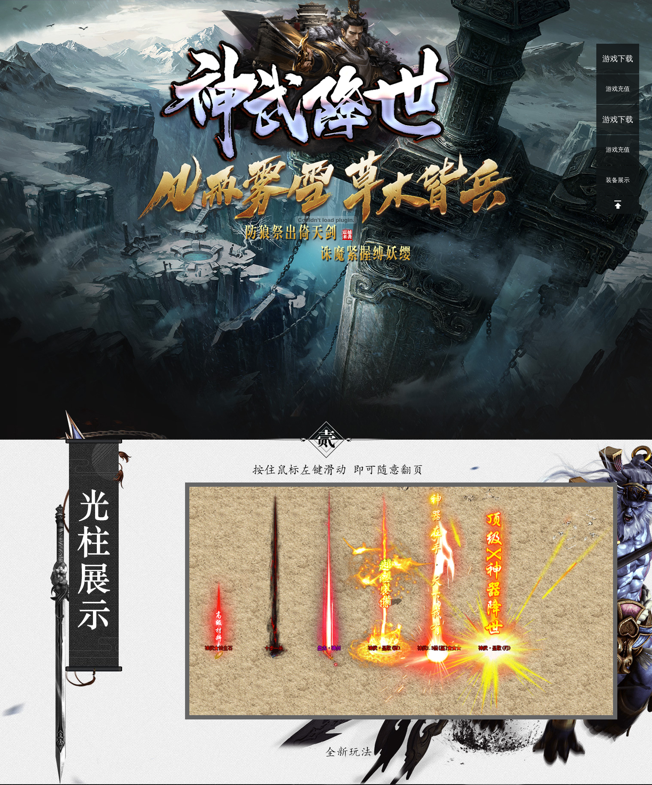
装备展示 (618, 180)
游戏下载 (617, 58)
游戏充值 (618, 89)
